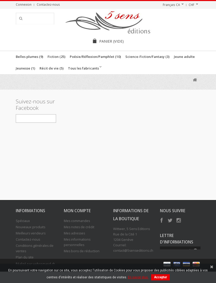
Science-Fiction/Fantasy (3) (147, 56)
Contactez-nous (48, 4)
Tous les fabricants (83, 68)
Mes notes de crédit (79, 227)
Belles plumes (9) (29, 56)
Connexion (24, 4)
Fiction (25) (56, 56)
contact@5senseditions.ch (133, 250)
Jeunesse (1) (25, 68)
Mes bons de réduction (81, 251)
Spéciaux (23, 221)
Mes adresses (74, 233)
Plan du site (25, 257)
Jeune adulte (184, 56)
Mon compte (77, 210)
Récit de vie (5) (52, 68)
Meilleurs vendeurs (30, 233)
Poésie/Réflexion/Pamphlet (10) (95, 56)
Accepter (160, 277)
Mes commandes (77, 221)
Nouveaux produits (30, 227)
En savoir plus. (138, 277)
